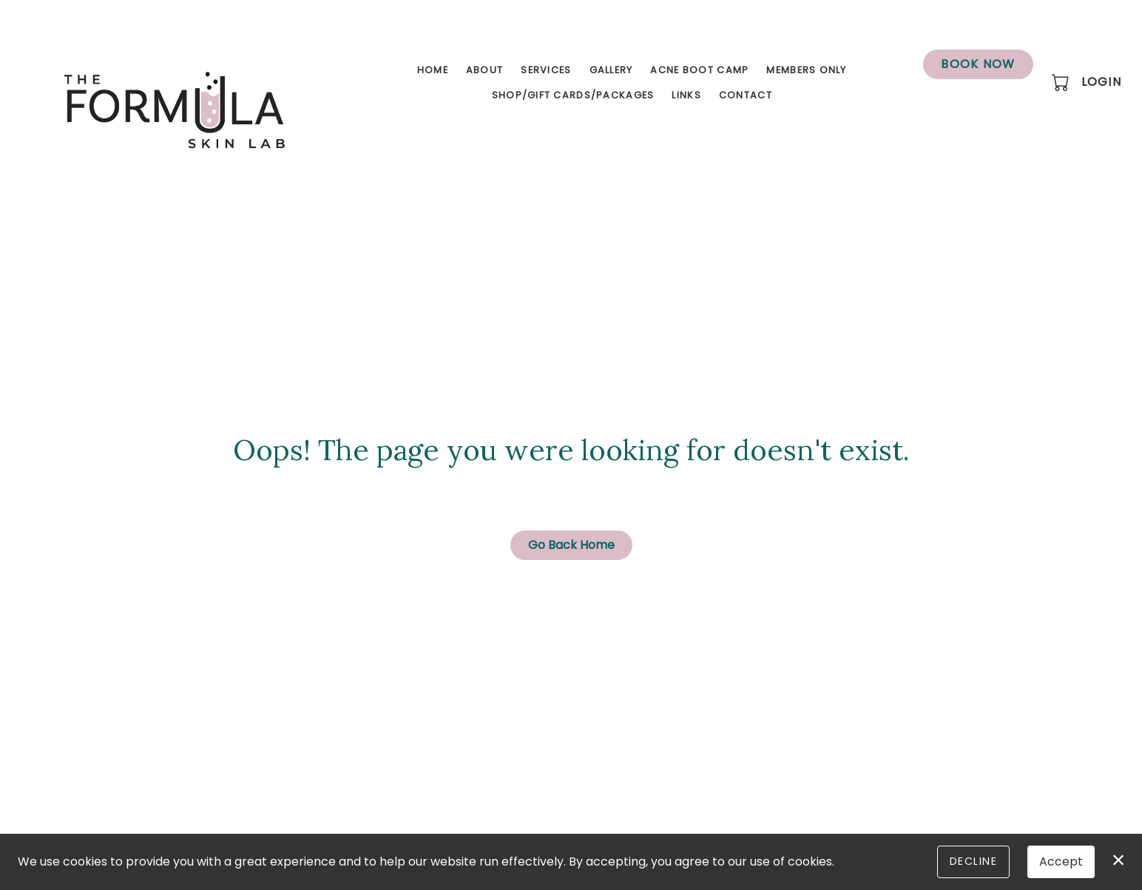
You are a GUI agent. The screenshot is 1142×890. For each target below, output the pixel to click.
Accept (1061, 861)
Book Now (978, 64)
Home (432, 70)
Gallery (611, 70)
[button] (1061, 82)
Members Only (806, 70)
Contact (745, 95)
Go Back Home (571, 544)
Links (686, 95)
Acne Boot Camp (699, 70)
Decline (973, 861)
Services (546, 70)
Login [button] (1101, 81)
